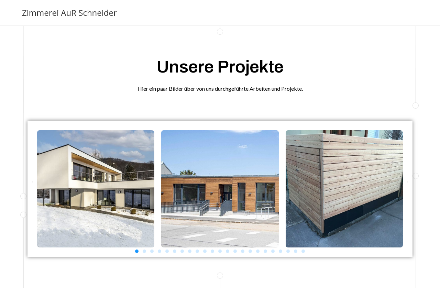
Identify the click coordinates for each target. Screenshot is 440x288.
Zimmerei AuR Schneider (69, 12)
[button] (137, 251)
